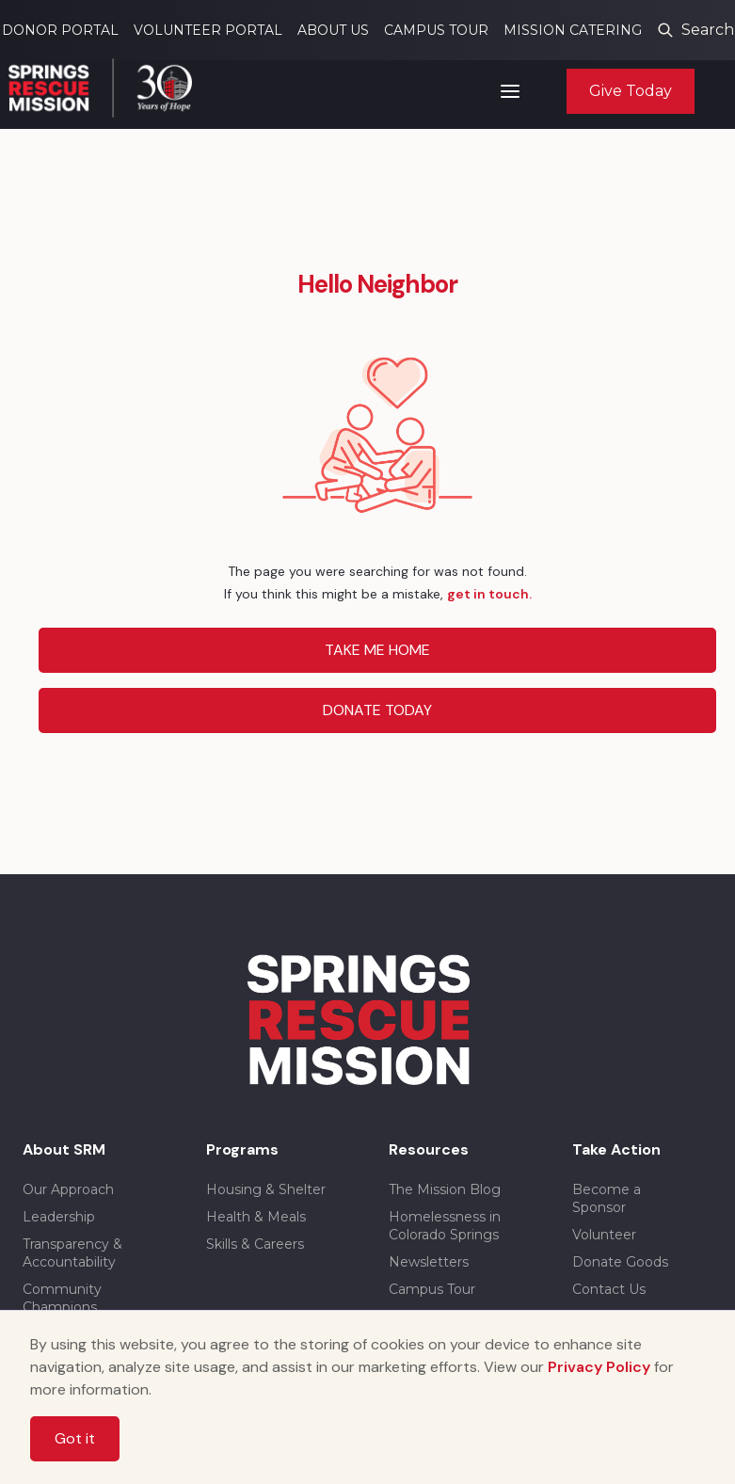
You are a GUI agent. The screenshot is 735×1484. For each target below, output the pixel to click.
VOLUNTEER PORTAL (208, 30)
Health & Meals (256, 1216)
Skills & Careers (255, 1244)
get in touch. (489, 593)
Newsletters (429, 1261)
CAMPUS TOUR (436, 30)
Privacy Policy (599, 1367)
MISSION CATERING (572, 30)
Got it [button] (75, 1438)
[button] (510, 91)
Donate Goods (620, 1261)
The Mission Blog (445, 1189)
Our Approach (68, 1189)
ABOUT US (333, 30)
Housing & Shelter (266, 1189)
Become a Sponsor (606, 1198)
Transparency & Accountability (72, 1253)
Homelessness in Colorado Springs (445, 1225)
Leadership (59, 1216)
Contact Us (609, 1289)
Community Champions (62, 1298)
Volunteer (604, 1234)
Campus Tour (432, 1289)
